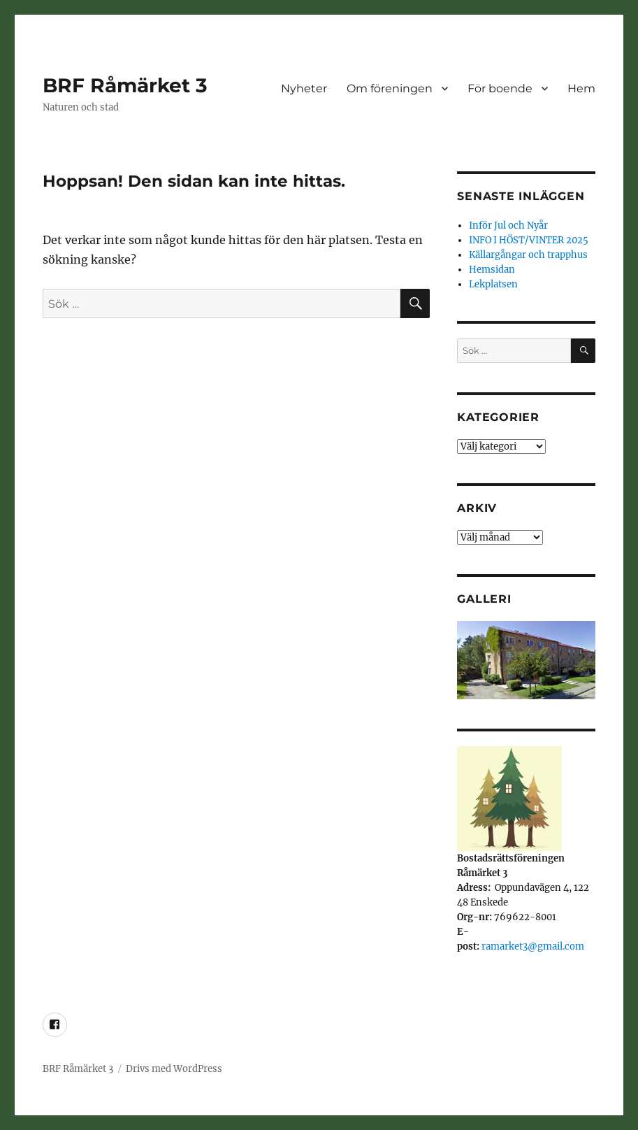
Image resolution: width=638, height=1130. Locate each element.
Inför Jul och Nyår (508, 225)
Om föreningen (390, 88)
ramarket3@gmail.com (532, 946)
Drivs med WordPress (174, 1069)
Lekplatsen (493, 284)
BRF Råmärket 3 (125, 85)
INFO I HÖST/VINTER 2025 (528, 240)
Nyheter (304, 88)
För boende (499, 88)
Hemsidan (492, 270)
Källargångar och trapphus (528, 255)
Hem (581, 88)
